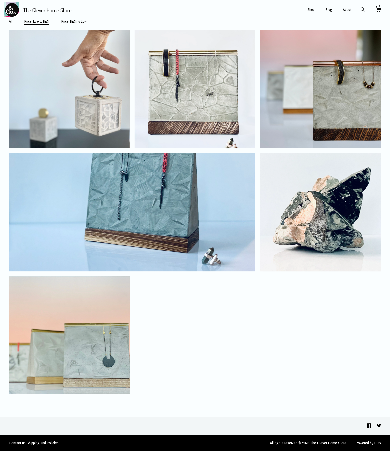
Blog (329, 9)
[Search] (363, 10)
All (10, 21)
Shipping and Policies (43, 443)
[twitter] (379, 425)
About (347, 9)
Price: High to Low (74, 21)
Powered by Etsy (368, 443)
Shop (311, 9)
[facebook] (369, 425)
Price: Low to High (36, 21)
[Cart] (378, 10)
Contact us (17, 443)
